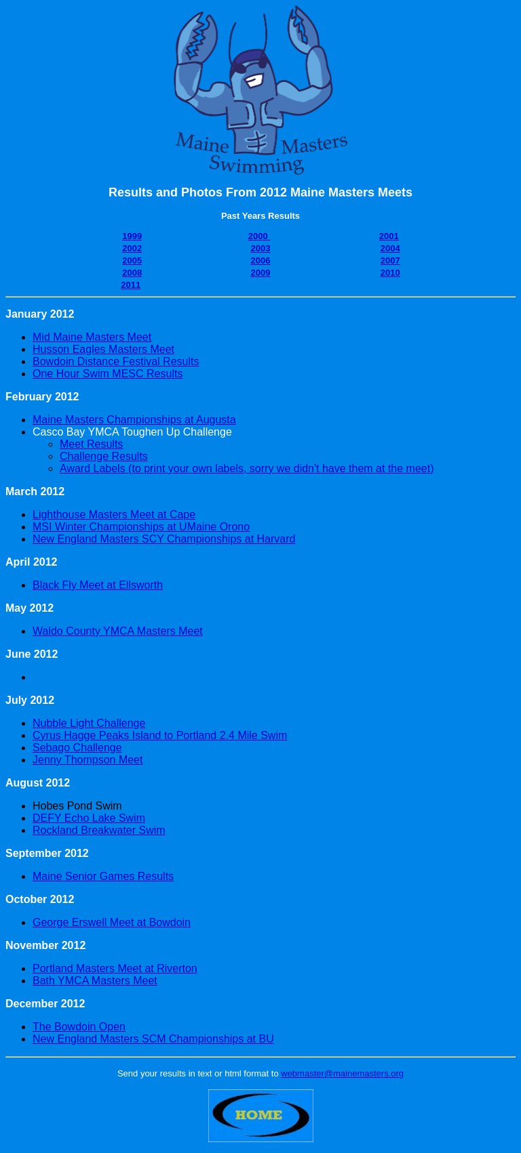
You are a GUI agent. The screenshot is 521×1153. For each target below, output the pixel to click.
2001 (389, 236)
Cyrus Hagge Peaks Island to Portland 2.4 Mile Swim (160, 735)
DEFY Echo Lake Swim (89, 818)
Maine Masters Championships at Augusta (134, 419)
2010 (390, 273)
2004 (390, 248)
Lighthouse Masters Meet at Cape (114, 514)
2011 (130, 285)
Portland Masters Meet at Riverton (115, 968)
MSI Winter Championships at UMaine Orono (141, 526)
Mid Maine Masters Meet (92, 337)
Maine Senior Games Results (103, 876)
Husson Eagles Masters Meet (103, 349)
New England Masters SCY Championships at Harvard (164, 539)
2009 (261, 273)
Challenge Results (104, 456)
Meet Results (91, 444)
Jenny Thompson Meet (87, 760)
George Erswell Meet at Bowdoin (112, 922)
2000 (259, 236)
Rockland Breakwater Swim (99, 830)
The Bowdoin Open (79, 1026)
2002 (132, 248)
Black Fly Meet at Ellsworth (98, 585)
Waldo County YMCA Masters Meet (118, 631)
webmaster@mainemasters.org (342, 1073)
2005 (132, 260)
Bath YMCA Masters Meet (95, 980)
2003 (261, 248)
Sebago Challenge (77, 747)
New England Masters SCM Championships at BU (153, 1039)
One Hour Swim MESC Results (107, 373)
